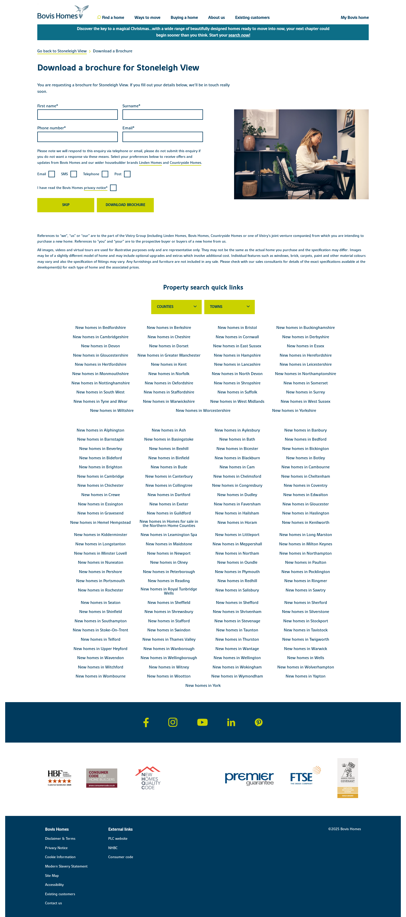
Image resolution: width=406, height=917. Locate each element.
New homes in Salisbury (237, 590)
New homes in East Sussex (237, 346)
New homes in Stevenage (237, 621)
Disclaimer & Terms (60, 839)
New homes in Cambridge (100, 476)
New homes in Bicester (237, 449)
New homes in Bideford (100, 458)
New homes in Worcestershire (203, 410)
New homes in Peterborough (169, 572)
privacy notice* (95, 188)
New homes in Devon (100, 346)
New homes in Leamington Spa (169, 535)
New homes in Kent (169, 364)
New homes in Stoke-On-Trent (100, 630)
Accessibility (54, 885)
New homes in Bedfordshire (100, 328)
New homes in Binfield (168, 458)
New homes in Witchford (100, 667)
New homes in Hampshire (237, 355)
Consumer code (120, 857)
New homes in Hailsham (237, 513)
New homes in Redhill (237, 581)
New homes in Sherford (305, 603)
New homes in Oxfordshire (169, 383)
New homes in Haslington (305, 513)
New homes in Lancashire (237, 364)
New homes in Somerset (306, 383)
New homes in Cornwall (237, 337)
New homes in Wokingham (237, 667)
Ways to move (147, 18)
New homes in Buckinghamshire (305, 328)
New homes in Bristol (237, 328)
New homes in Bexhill (169, 449)
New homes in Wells (305, 658)
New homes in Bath (237, 439)
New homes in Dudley (237, 495)
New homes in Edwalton (305, 495)
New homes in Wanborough (168, 649)
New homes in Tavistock (306, 630)
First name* (47, 106)
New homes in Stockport (305, 621)
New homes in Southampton (101, 621)
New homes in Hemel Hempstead (100, 522)
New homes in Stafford (169, 621)
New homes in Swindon (168, 630)
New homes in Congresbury (237, 485)
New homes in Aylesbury (237, 430)
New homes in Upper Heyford (100, 649)
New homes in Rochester (100, 590)
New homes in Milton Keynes (305, 544)
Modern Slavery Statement (66, 866)
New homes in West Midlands (237, 401)
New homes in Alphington (100, 430)
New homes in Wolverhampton (305, 667)
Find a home (113, 18)
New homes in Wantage (237, 649)
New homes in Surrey (305, 392)
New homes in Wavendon (100, 658)
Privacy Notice (56, 848)
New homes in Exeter (168, 504)
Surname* (131, 106)
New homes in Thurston (237, 639)
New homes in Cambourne (305, 467)
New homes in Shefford (237, 603)
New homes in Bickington (305, 449)
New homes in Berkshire (169, 328)
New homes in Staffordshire (169, 392)
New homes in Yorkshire (294, 410)
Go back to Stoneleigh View (62, 51)
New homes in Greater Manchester (168, 355)
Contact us (53, 903)
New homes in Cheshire (169, 337)
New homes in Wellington (237, 658)
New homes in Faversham (237, 504)
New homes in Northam (237, 553)
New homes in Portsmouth (100, 581)
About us (216, 18)
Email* (128, 128)
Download (116, 205)
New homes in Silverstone (305, 612)
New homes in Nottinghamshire (100, 383)
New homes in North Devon (237, 374)
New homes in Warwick (305, 649)
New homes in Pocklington (305, 572)
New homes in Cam (237, 467)
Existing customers (252, 18)
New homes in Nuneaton (100, 562)
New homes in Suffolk (237, 392)
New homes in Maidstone (169, 544)
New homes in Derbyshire (305, 337)
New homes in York (203, 685)
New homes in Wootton (169, 676)
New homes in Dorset (169, 346)
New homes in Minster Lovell (100, 553)
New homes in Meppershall (237, 544)
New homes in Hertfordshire (100, 364)
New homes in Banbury (305, 430)
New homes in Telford (100, 639)
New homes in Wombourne (101, 676)
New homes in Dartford (169, 495)
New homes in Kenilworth (305, 522)
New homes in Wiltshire (112, 410)
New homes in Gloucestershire (100, 355)
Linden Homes (150, 162)
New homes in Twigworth (305, 639)
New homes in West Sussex (305, 401)
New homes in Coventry (305, 485)
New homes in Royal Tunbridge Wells (169, 591)
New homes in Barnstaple (100, 439)
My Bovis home (355, 18)
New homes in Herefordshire (306, 355)
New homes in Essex (305, 346)
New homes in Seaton (100, 603)
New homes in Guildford (169, 513)
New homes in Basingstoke (168, 439)
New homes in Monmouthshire (100, 374)
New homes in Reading (169, 581)
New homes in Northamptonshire (305, 374)
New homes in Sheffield (169, 603)
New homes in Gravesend (100, 513)
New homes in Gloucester (305, 504)
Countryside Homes (185, 162)
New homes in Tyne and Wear (100, 401)
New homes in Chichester (100, 485)
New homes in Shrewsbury (168, 612)
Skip (65, 205)
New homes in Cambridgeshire (100, 337)
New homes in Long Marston (305, 535)
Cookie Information (60, 857)
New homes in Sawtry (305, 590)
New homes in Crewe (100, 495)
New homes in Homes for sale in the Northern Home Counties (169, 523)
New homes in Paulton (305, 562)
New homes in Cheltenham (305, 476)
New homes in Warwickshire (169, 401)
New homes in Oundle (237, 562)
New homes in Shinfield (100, 612)
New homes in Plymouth (237, 572)
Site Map (52, 876)
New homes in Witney (169, 667)
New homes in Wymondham (237, 676)
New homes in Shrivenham (237, 612)
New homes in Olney (169, 562)
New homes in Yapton (305, 676)
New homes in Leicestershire (306, 364)
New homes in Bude (169, 467)
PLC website (117, 839)
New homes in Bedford (306, 439)
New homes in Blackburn (237, 458)
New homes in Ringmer (305, 581)
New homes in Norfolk (168, 374)
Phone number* (51, 128)
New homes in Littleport (237, 535)
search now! (239, 35)
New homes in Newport (169, 553)
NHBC (113, 848)
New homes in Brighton (100, 467)
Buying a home (184, 18)
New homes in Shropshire (237, 383)
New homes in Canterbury (169, 476)
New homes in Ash (169, 430)
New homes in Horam (237, 522)
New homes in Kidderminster (100, 535)
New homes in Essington (100, 504)
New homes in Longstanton (100, 544)
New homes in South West (100, 392)
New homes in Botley (305, 458)
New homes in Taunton (237, 630)
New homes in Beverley (100, 449)
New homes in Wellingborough (169, 658)
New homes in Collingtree (169, 485)
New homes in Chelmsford (237, 476)
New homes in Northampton (305, 553)
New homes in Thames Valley (168, 639)
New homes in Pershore (100, 572)
